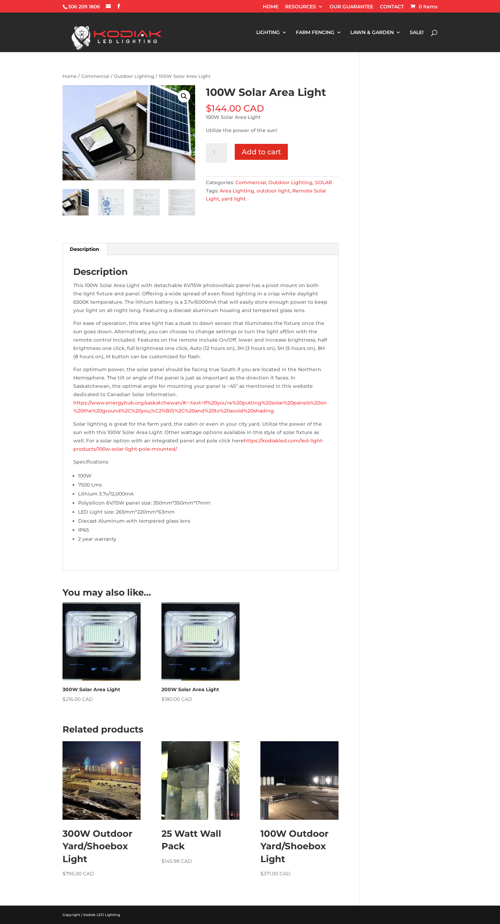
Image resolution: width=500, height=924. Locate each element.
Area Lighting (237, 191)
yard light (234, 199)
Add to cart (261, 152)
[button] (184, 96)
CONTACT (392, 7)
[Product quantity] (216, 153)
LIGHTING (268, 32)
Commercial (95, 76)
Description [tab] (84, 249)
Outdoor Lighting (134, 76)
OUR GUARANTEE (351, 7)
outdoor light (273, 191)
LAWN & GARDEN (372, 32)
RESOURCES (300, 7)
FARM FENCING (315, 32)
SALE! (417, 32)
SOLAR (323, 182)
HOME (270, 7)
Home (69, 76)
